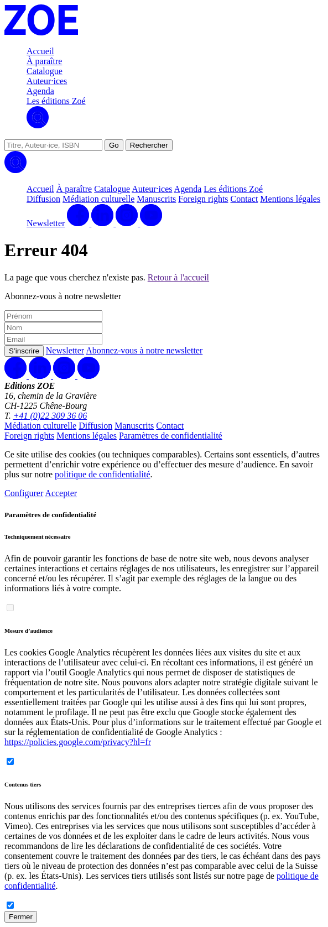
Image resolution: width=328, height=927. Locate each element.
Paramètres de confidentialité (170, 435)
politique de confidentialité (102, 474)
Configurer (23, 493)
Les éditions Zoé (56, 101)
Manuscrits (156, 199)
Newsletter (46, 223)
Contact (244, 199)
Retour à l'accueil (178, 277)
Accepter (61, 493)
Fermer (21, 917)
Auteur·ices (47, 81)
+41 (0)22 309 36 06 (50, 415)
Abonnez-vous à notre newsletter (144, 350)
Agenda (40, 91)
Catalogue (45, 71)
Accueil (40, 51)
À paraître (44, 61)
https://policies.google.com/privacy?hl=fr (77, 742)
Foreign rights (203, 199)
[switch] (10, 607)
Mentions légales (290, 199)
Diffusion (43, 199)
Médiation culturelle (98, 199)
